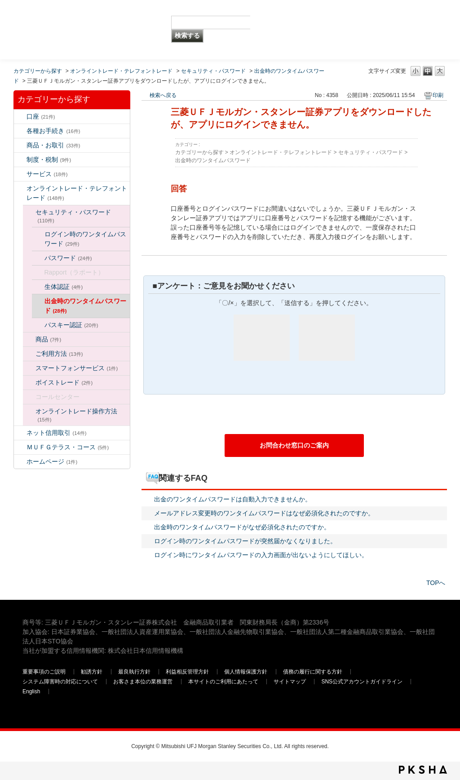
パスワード (68, 257)
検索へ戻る (163, 95)
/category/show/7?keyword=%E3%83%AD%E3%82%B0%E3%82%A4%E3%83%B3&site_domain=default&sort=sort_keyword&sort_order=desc (20, 116)
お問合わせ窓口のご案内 (294, 445)
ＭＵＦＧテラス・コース (68, 447)
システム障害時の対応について (60, 681)
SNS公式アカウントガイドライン (361, 681)
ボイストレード (64, 382)
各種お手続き (53, 130)
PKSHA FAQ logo (423, 770)
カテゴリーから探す (37, 71)
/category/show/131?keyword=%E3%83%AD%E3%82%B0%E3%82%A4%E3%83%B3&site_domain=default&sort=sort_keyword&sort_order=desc (20, 447)
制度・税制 (49, 159)
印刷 (438, 95)
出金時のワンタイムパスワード (85, 305)
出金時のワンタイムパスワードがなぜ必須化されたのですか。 (242, 527)
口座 (41, 116)
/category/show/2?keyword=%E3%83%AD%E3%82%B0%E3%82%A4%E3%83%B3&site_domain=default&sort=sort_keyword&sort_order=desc (20, 145)
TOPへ (436, 582)
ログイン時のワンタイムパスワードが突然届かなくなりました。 (245, 541)
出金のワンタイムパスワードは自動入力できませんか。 (232, 499)
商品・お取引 (53, 145)
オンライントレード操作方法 (76, 415)
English (31, 691)
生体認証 (63, 286)
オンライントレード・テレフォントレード (121, 71)
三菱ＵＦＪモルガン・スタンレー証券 (343, 29)
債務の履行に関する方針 (312, 672)
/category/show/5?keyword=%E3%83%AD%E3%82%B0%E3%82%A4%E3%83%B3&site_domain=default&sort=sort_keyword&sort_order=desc (20, 131)
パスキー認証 (71, 324)
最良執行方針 (134, 672)
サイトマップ (290, 681)
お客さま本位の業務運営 (142, 681)
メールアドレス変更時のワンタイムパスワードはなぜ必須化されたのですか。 (264, 513)
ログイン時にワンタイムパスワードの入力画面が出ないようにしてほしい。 (261, 554)
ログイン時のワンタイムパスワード (85, 238)
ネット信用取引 (57, 432)
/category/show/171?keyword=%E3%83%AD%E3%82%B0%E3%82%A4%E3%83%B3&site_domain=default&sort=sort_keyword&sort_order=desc (20, 461)
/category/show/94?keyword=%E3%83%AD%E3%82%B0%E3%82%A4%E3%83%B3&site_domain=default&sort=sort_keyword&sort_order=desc (20, 174)
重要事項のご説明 (44, 672)
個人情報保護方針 (245, 672)
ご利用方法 (59, 353)
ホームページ (52, 461)
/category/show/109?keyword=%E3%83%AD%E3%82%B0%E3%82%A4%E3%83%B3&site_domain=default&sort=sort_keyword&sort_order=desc (20, 433)
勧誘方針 (91, 672)
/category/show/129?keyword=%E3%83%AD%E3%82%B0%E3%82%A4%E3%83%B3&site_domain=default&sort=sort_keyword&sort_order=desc (29, 212)
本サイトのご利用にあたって (223, 681)
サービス (47, 173)
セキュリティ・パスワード (213, 71)
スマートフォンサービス (76, 368)
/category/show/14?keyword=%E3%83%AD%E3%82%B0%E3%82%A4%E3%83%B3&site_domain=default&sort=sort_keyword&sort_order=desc (20, 188)
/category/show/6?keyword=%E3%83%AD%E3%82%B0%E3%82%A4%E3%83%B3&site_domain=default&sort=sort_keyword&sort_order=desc (20, 159)
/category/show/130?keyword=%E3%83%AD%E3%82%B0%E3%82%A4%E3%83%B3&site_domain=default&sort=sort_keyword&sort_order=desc (29, 339)
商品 (48, 339)
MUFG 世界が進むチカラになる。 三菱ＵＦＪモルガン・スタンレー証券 (87, 16)
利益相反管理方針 (187, 672)
